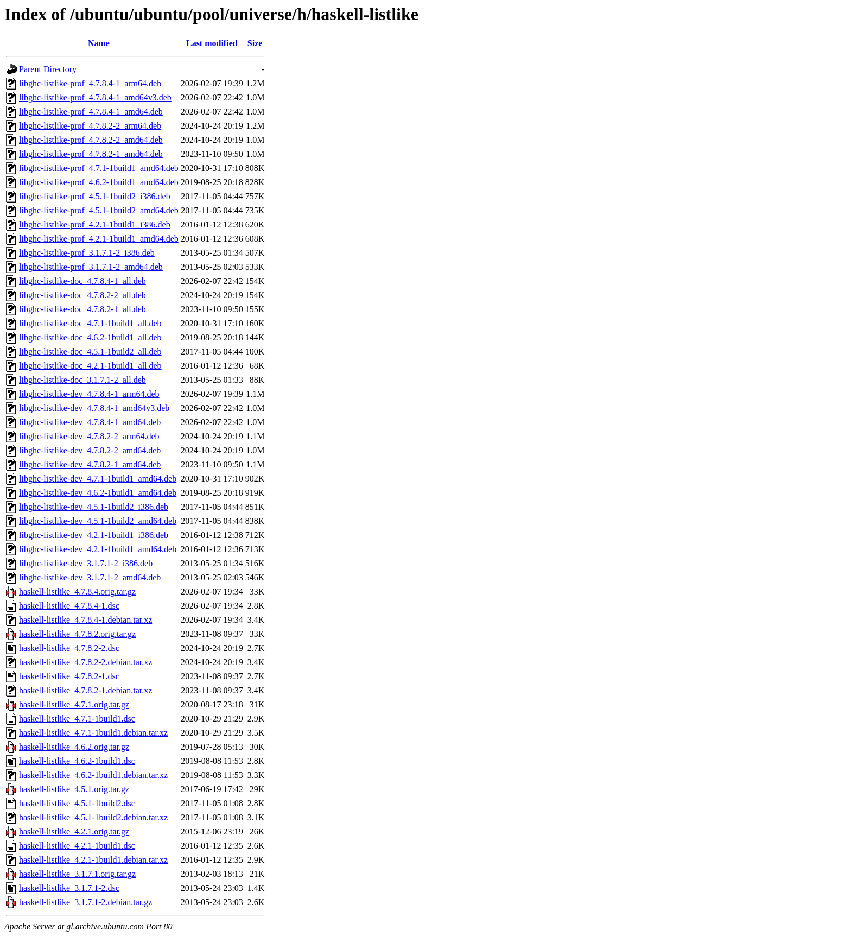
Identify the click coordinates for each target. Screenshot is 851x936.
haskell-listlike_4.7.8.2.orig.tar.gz (77, 633)
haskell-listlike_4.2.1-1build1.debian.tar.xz (93, 859)
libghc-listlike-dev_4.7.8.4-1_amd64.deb (90, 422)
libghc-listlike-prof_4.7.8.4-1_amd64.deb (91, 111)
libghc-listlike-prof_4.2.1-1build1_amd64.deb (99, 238)
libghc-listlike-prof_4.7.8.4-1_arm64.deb (90, 83)
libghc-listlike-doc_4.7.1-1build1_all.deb (90, 323)
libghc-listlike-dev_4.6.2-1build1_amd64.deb (97, 492)
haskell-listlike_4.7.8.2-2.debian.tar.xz (85, 662)
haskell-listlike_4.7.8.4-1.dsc (69, 605)
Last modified (212, 43)
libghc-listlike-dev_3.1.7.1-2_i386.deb (86, 563)
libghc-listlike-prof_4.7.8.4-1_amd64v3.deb (95, 97)
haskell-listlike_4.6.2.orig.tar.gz (74, 746)
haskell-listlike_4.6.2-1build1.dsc (77, 761)
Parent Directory (48, 69)
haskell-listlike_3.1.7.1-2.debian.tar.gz (85, 902)
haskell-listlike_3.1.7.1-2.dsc (69, 888)
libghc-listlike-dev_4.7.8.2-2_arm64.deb (89, 436)
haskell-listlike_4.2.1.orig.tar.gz (74, 831)
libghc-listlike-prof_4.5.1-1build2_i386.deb (94, 196)
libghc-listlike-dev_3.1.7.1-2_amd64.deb (90, 577)
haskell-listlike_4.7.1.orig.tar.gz (74, 704)
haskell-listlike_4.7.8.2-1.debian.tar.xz (85, 690)
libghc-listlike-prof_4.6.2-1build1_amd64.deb (99, 182)
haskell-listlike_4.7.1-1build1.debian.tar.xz (93, 732)
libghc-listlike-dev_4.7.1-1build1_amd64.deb (97, 478)
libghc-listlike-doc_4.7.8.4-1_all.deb (82, 281)
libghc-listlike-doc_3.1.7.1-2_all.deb (82, 379)
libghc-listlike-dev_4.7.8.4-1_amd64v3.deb (94, 408)
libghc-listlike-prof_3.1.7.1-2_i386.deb (87, 252)
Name (99, 43)
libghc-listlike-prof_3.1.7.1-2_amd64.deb (91, 266)
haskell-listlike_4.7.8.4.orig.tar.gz (77, 591)
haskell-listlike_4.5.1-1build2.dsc (77, 803)
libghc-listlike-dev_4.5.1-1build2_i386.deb (93, 506)
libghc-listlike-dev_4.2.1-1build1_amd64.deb (97, 549)
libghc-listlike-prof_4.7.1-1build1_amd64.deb (99, 168)
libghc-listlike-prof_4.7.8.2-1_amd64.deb (91, 154)
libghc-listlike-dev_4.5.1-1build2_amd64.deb (97, 521)
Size (255, 43)
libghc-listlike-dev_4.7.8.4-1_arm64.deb (89, 394)
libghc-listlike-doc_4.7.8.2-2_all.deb (82, 295)
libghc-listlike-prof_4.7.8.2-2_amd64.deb (91, 139)
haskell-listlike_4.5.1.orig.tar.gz (74, 789)
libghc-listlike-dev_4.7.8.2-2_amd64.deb (90, 450)
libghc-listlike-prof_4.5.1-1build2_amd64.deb (99, 210)
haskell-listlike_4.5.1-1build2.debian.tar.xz (93, 817)
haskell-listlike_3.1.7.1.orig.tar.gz (77, 873)
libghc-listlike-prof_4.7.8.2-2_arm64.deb (90, 125)
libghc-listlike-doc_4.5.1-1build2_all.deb (90, 351)
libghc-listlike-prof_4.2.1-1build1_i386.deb (94, 224)
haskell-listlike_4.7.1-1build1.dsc (77, 718)
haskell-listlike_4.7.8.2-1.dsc (69, 676)
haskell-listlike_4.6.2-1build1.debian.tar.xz (93, 775)
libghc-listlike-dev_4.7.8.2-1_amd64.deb (90, 464)
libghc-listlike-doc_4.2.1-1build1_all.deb (90, 365)
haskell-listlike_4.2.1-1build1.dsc (77, 845)
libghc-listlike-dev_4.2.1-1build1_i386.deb (93, 535)
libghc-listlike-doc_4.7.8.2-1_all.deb (82, 309)
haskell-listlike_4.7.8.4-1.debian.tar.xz (85, 619)
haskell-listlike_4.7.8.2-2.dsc (69, 648)
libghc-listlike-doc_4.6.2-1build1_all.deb (90, 337)
